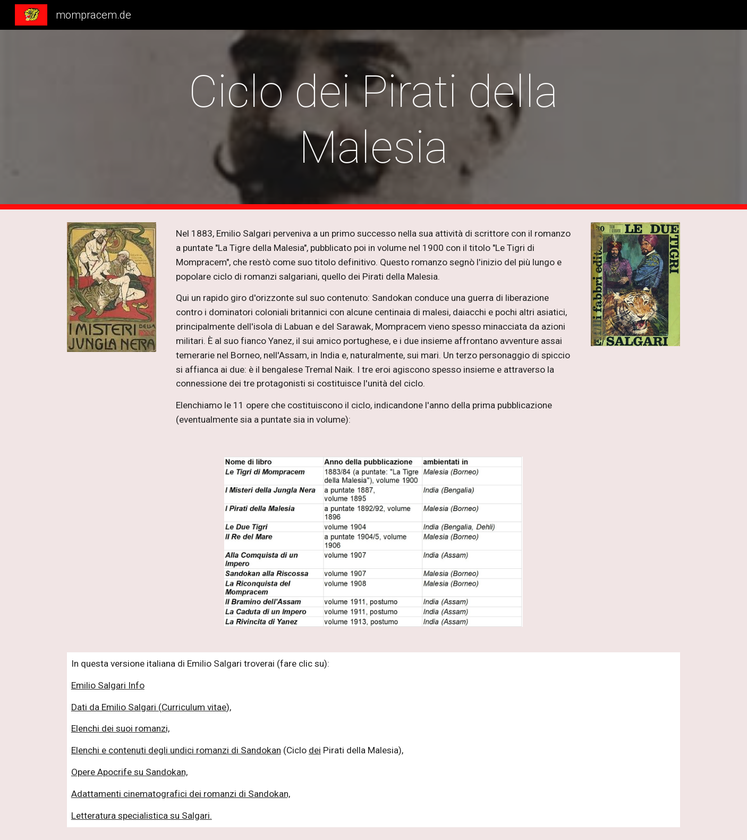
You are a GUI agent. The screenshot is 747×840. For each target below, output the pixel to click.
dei (315, 750)
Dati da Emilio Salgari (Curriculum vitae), (151, 707)
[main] (373, 120)
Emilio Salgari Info (108, 685)
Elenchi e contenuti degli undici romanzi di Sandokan (176, 750)
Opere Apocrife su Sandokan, (129, 772)
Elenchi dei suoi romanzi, (120, 728)
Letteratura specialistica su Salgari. (141, 815)
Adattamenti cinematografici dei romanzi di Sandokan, (180, 793)
